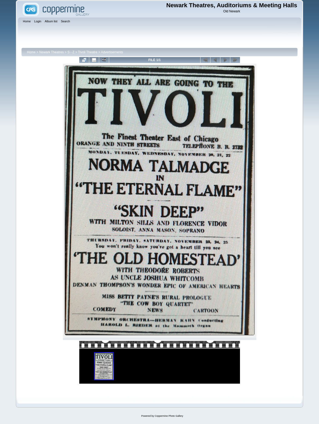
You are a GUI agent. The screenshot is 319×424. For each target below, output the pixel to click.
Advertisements (112, 52)
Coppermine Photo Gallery (169, 416)
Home (31, 52)
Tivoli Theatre (87, 52)
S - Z (70, 52)
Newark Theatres (51, 52)
